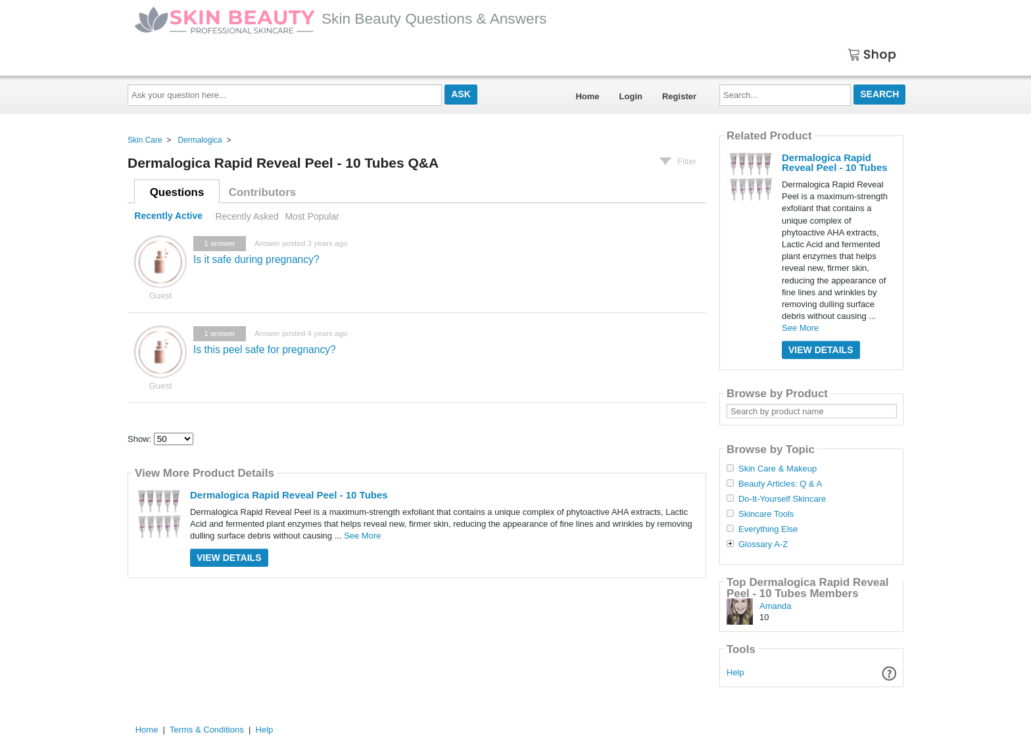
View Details (229, 557)
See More (362, 536)
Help (735, 672)
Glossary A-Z (763, 544)
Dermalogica (200, 140)
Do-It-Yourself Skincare (782, 499)
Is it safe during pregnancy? (256, 259)
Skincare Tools (766, 514)
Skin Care (145, 140)
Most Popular (312, 216)
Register (679, 96)
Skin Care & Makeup (777, 468)
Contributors (262, 192)
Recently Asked (246, 216)
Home (587, 96)
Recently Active (168, 216)
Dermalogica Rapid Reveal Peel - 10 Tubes (289, 494)
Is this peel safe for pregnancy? (264, 349)
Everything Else (768, 529)
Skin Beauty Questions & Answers (340, 18)
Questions (177, 192)
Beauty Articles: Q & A (780, 484)
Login (630, 96)
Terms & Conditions (207, 730)
